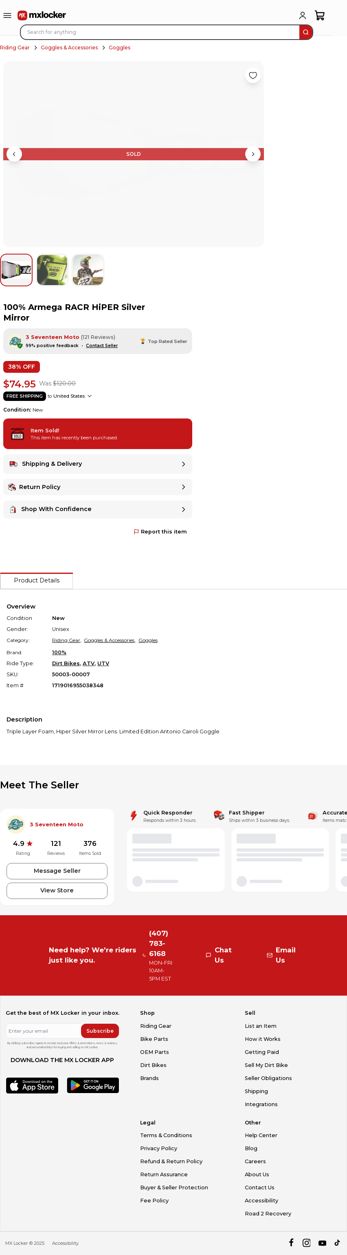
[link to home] (42, 15)
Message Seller (57, 870)
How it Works (263, 1039)
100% (59, 652)
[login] (302, 15)
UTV (103, 663)
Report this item (160, 532)
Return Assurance (164, 1174)
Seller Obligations (268, 1078)
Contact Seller (102, 345)
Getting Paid (262, 1052)
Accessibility (261, 1200)
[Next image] (253, 154)
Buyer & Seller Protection (174, 1187)
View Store (57, 890)
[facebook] (291, 1243)
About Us (257, 1174)
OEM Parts (154, 1052)
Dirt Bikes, (66, 663)
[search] (305, 32)
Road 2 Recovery (268, 1214)
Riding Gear (15, 47)
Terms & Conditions (166, 1135)
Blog (251, 1148)
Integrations (261, 1104)
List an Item (261, 1026)
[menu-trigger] (7, 15)
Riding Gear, (66, 640)
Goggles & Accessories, (110, 640)
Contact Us (260, 1187)
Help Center (261, 1135)
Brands (149, 1078)
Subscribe (100, 1031)
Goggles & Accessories (69, 47)
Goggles (119, 47)
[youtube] (322, 1243)
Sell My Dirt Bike (266, 1065)
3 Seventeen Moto (52, 337)
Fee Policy (154, 1200)
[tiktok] (338, 1243)
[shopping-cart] (320, 15)
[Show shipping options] (89, 396)
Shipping (256, 1091)
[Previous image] (14, 154)
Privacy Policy (158, 1148)
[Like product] (253, 75)
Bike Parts (154, 1039)
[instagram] (306, 1243)
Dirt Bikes (153, 1065)
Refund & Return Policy (171, 1161)
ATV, (89, 663)
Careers (255, 1161)
